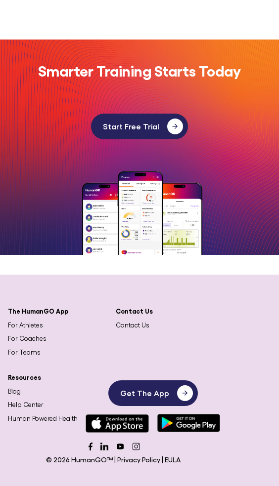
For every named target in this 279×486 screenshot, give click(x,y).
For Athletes (25, 324)
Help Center (26, 404)
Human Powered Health (43, 418)
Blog (14, 391)
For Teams (24, 352)
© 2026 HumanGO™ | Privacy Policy (104, 459)
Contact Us (132, 324)
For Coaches (27, 338)
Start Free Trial (143, 126)
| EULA (171, 459)
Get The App (156, 393)
